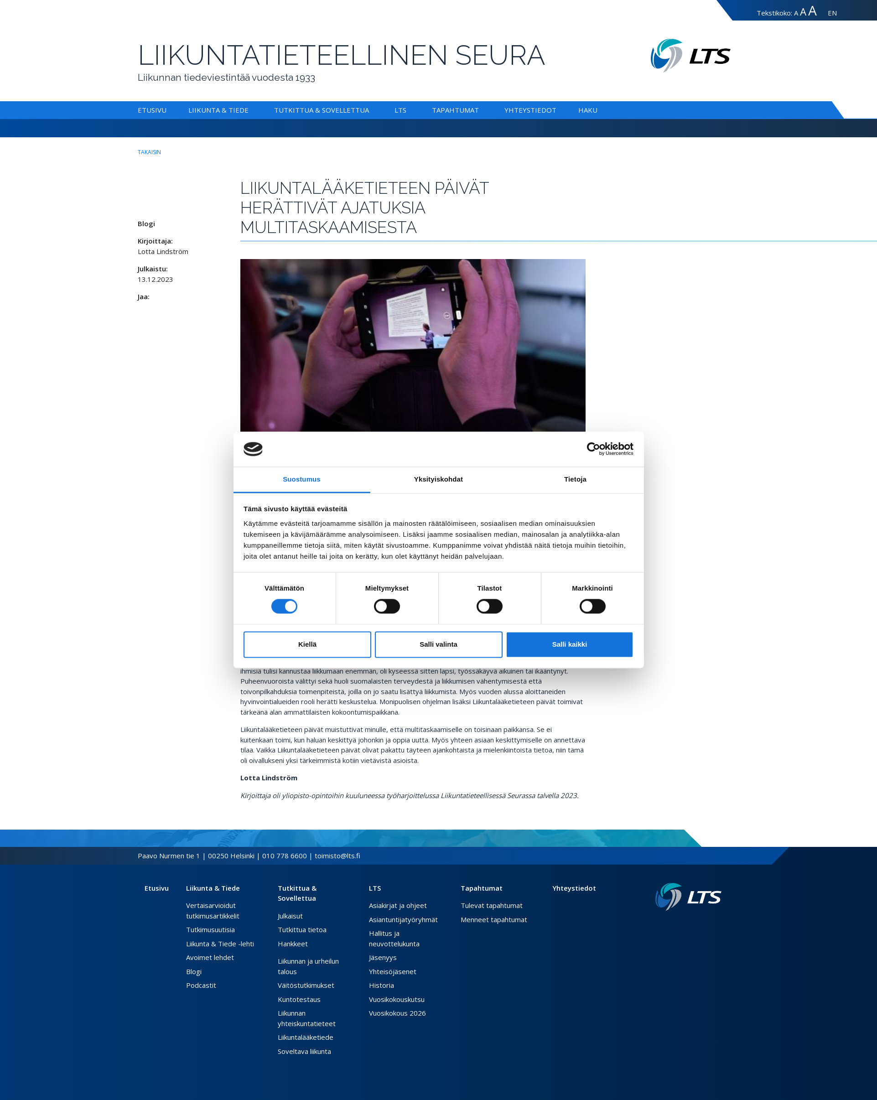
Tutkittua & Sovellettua (321, 109)
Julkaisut (290, 915)
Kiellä (307, 644)
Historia (381, 985)
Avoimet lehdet (210, 957)
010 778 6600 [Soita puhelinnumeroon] (284, 855)
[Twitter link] (703, 925)
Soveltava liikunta (304, 1051)
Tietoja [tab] (575, 479)
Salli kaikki (569, 644)
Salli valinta (438, 644)
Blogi (194, 971)
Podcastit (201, 985)
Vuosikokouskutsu (397, 999)
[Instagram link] (710, 925)
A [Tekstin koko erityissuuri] (812, 10)
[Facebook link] (696, 925)
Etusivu (152, 109)
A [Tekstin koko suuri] (803, 12)
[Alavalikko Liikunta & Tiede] (250, 109)
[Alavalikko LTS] (408, 109)
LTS (400, 109)
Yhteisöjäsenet (392, 971)
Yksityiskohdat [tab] (438, 479)
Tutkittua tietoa (302, 929)
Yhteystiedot (530, 109)
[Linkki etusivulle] (688, 897)
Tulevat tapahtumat (492, 905)
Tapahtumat (455, 109)
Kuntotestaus (299, 999)
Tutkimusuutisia (210, 929)
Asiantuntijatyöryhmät (403, 919)
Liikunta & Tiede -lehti (220, 943)
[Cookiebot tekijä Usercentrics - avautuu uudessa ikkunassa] (593, 449)
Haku (587, 109)
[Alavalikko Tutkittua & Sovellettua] (371, 109)
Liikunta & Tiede (218, 109)
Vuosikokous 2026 (397, 1012)
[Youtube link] (717, 925)
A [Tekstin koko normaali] (796, 12)
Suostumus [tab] (302, 479)
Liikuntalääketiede (305, 1037)
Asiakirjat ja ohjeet (398, 905)
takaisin (149, 152)
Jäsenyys (383, 957)
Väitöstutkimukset (306, 985)
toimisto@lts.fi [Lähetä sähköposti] (337, 855)
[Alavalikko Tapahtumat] (481, 109)
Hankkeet (293, 943)
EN (832, 12)
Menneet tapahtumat (494, 919)
